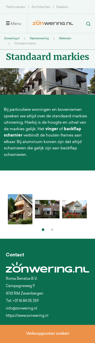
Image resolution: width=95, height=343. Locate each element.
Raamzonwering (39, 39)
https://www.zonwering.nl (27, 316)
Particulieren (16, 7)
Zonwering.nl (12, 39)
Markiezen (65, 39)
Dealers (62, 7)
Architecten (40, 7)
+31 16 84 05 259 (26, 301)
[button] (43, 229)
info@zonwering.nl (21, 309)
